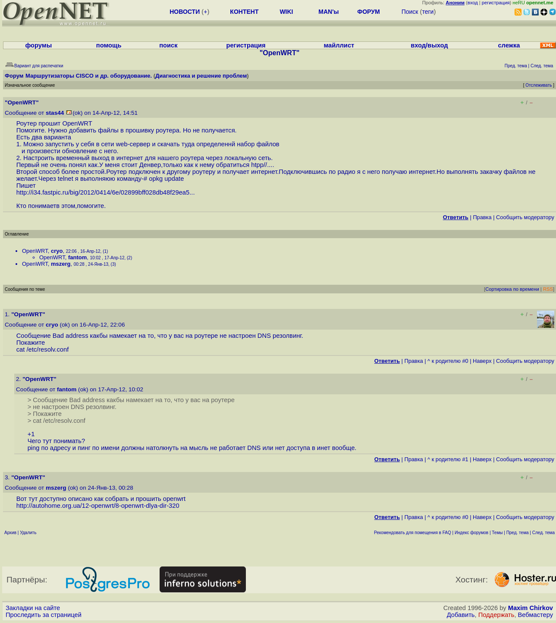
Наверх (482, 361)
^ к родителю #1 (447, 459)
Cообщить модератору (525, 217)
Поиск (410, 11)
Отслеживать (538, 85)
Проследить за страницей (44, 614)
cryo (57, 251)
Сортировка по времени (512, 289)
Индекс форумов (471, 532)
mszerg (61, 264)
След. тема (543, 532)
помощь (109, 45)
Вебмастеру (535, 614)
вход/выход (429, 45)
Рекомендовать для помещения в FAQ (412, 532)
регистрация (496, 2)
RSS (548, 289)
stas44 (55, 113)
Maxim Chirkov (530, 607)
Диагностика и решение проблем (201, 75)
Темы (497, 532)
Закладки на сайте (33, 607)
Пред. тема (517, 532)
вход (473, 2)
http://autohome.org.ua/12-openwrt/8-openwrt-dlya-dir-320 (97, 505)
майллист (339, 45)
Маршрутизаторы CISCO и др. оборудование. (88, 75)
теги (427, 11)
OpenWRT (35, 251)
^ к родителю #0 (447, 361)
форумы (38, 45)
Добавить (461, 614)
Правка (482, 217)
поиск (168, 45)
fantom (77, 257)
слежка (509, 45)
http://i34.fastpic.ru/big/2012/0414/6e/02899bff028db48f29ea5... (105, 192)
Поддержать (496, 614)
